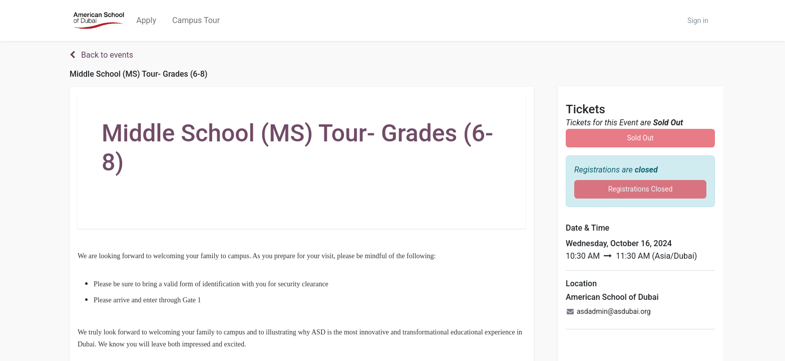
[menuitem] (146, 21)
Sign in (697, 21)
